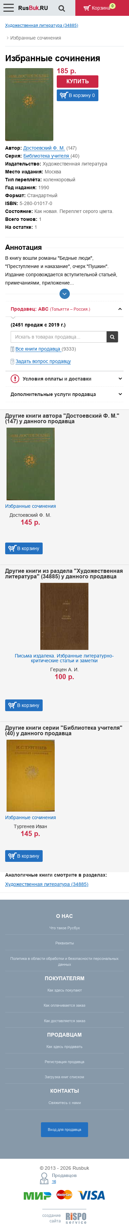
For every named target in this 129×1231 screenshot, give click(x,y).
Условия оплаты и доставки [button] (57, 379)
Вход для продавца (64, 1129)
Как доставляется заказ (64, 1020)
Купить (77, 81)
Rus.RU (33, 8)
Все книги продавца (38, 349)
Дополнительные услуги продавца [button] (53, 394)
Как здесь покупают (64, 990)
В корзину (28, 548)
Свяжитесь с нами (65, 1102)
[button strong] (64, 309)
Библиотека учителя (47, 156)
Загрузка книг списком (64, 1076)
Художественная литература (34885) (41, 25)
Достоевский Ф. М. (44, 148)
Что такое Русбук (65, 927)
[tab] (64, 309)
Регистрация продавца (64, 1061)
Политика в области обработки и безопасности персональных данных (64, 961)
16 (54, 1181)
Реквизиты (64, 943)
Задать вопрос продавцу (43, 361)
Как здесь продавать (64, 1046)
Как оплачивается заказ (64, 1005)
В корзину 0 (82, 95)
